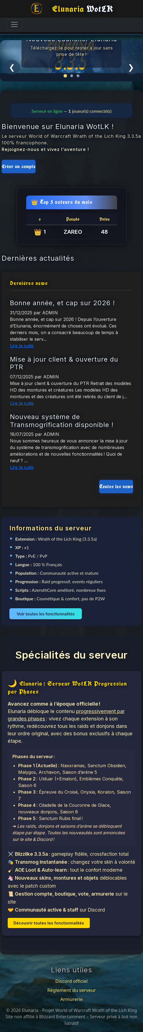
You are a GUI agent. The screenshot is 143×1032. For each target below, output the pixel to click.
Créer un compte (19, 166)
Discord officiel (71, 981)
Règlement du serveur (71, 990)
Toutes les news (116, 486)
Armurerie (71, 999)
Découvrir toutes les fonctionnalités (49, 923)
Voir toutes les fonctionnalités (45, 613)
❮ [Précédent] (12, 67)
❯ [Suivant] (131, 67)
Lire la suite (22, 345)
